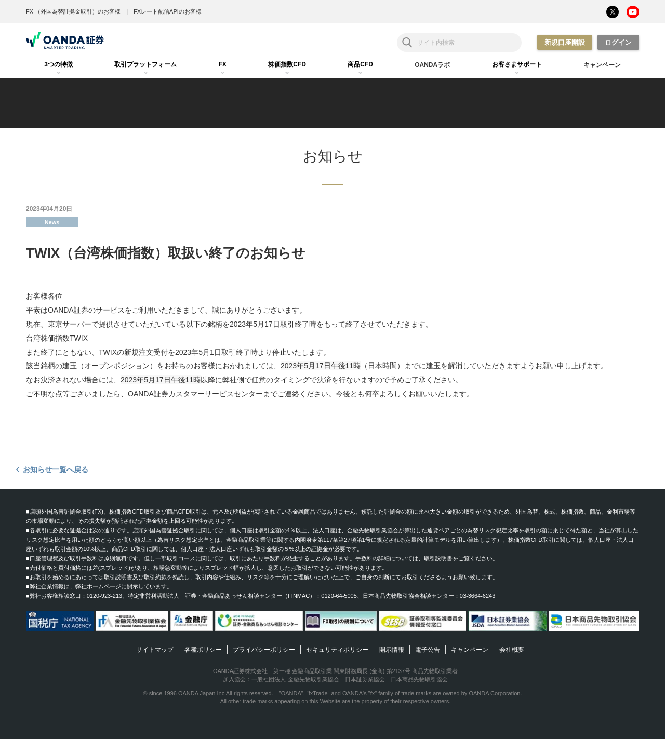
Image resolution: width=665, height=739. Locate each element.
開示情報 (391, 649)
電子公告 (427, 649)
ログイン (618, 42)
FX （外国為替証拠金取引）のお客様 (73, 11)
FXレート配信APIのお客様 (168, 11)
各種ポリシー (203, 649)
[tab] (58, 64)
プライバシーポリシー (264, 649)
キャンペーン (469, 649)
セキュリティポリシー (337, 649)
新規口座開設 (564, 42)
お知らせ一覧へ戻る (55, 469)
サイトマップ (155, 649)
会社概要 (511, 649)
